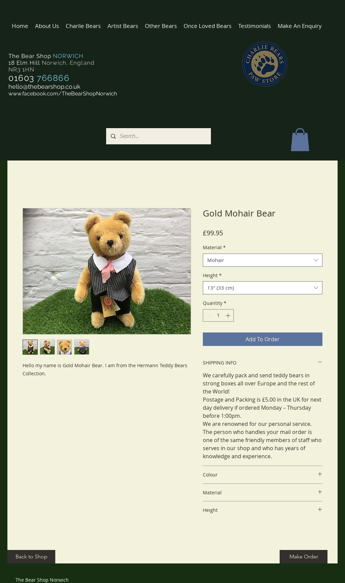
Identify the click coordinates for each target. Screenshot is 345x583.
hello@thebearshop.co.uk (44, 86)
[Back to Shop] (31, 556)
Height (212, 275)
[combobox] (262, 260)
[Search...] (158, 136)
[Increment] (228, 315)
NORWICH (68, 56)
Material (214, 247)
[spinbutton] (218, 315)
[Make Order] (303, 556)
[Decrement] (208, 315)
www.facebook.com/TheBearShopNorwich (62, 93)
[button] (83, 26)
